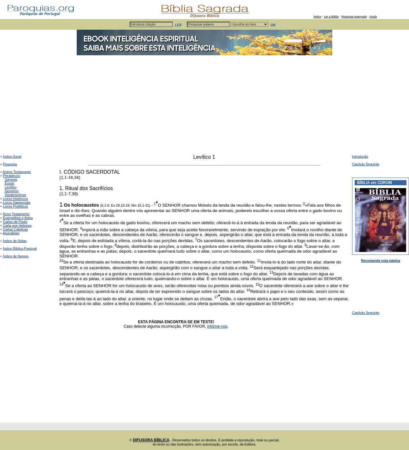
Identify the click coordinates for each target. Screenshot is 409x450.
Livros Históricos (15, 199)
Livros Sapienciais (16, 202)
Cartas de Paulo (15, 222)
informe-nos (217, 326)
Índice (317, 16)
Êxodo (9, 183)
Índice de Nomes (15, 256)
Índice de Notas (15, 241)
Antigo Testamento (17, 172)
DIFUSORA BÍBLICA (151, 440)
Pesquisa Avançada (354, 16)
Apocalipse (11, 233)
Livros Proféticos (15, 206)
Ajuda (373, 16)
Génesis (11, 179)
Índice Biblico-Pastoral (19, 248)
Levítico (11, 187)
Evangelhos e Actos (18, 218)
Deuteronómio (15, 195)
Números (12, 191)
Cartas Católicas (15, 229)
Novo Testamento (16, 214)
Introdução (360, 156)
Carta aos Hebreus (17, 225)
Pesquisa (10, 164)
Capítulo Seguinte (365, 164)
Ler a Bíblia (331, 16)
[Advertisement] (204, 106)
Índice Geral (12, 156)
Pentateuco (11, 176)
